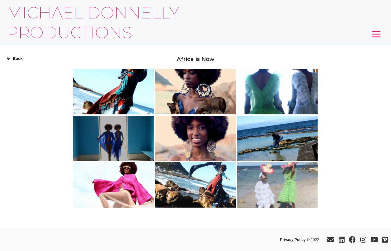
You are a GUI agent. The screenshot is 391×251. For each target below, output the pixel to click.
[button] (376, 34)
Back (15, 58)
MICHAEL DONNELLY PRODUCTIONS (93, 22)
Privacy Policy (293, 239)
